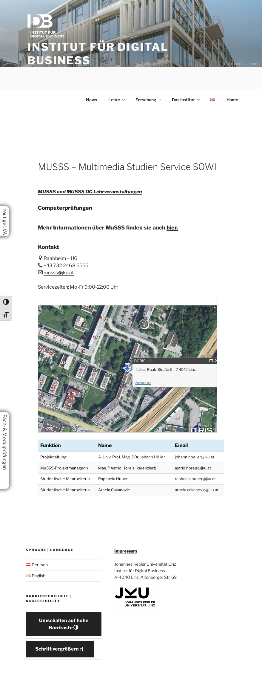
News (91, 99)
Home (232, 99)
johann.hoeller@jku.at (194, 457)
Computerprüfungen (65, 208)
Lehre (117, 99)
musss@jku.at (59, 273)
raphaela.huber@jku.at (195, 478)
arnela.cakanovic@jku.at (196, 489)
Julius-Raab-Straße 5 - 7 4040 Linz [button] (100, 347)
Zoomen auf (78, 360)
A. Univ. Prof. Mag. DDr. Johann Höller (131, 457)
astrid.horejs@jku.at (193, 468)
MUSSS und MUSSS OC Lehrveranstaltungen (90, 192)
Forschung (148, 99)
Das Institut (186, 99)
